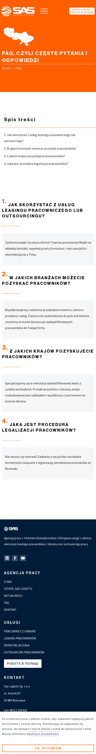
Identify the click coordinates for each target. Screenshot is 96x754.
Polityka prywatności (18, 747)
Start (6, 68)
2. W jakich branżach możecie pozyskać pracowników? (40, 148)
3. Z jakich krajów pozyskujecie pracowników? (34, 156)
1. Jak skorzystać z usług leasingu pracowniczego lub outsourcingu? (39, 138)
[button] (44, 11)
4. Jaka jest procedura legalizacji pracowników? (36, 164)
